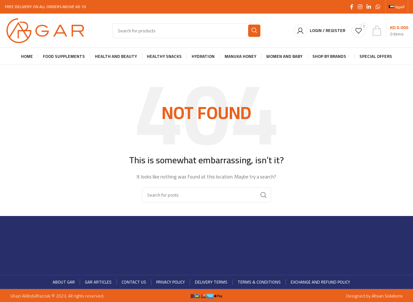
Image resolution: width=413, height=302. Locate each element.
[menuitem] (397, 7)
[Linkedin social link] (369, 7)
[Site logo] (45, 30)
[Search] (187, 30)
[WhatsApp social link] (377, 7)
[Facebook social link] (352, 7)
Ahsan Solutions (387, 296)
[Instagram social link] (360, 7)
